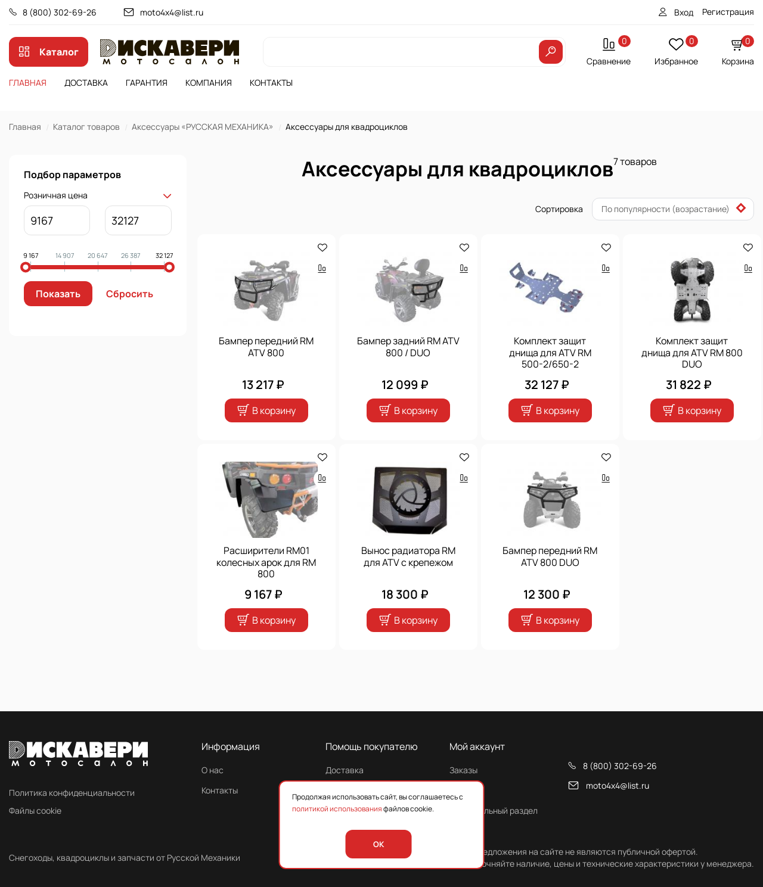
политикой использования (337, 809)
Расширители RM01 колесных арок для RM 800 (266, 562)
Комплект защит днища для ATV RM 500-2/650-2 (550, 352)
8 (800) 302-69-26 (60, 12)
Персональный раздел (493, 810)
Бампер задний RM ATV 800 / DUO (408, 346)
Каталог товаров (86, 126)
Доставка (86, 82)
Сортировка (559, 209)
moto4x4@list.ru (171, 12)
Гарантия (147, 82)
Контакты (271, 82)
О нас (212, 770)
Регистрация (728, 11)
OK (378, 844)
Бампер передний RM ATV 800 (266, 346)
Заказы (463, 770)
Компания (208, 82)
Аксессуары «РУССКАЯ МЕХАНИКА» (203, 126)
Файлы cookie (35, 810)
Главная (27, 82)
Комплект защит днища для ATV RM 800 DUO (692, 352)
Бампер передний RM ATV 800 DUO (550, 556)
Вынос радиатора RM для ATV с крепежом (408, 556)
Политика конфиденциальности (72, 792)
